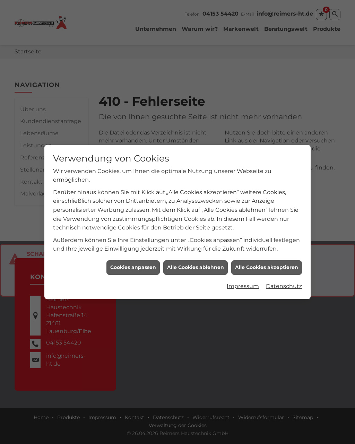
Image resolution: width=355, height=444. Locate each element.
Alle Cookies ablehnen (195, 263)
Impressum (243, 282)
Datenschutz (284, 282)
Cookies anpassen (133, 263)
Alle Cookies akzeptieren (266, 263)
